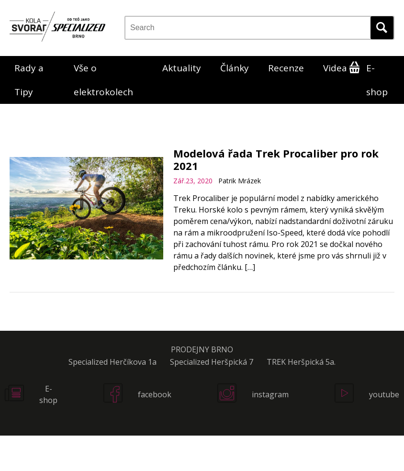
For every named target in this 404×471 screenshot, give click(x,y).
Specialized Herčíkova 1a (112, 362)
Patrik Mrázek (239, 180)
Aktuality (181, 68)
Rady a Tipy (29, 80)
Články (234, 68)
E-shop (377, 80)
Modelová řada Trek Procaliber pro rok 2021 (276, 159)
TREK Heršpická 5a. (301, 362)
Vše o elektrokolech (103, 80)
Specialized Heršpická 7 (211, 362)
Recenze (286, 68)
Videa (335, 68)
